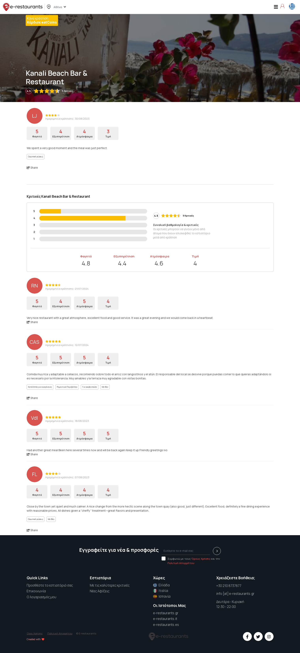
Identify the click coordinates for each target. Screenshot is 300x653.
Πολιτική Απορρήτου (180, 563)
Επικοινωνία (36, 591)
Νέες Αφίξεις (99, 591)
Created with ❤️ (35, 639)
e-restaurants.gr (165, 613)
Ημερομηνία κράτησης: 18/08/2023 (67, 421)
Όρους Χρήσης (200, 558)
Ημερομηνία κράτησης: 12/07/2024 (67, 345)
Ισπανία (161, 596)
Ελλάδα (161, 585)
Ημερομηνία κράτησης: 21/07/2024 (67, 288)
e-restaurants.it (165, 619)
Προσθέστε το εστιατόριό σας (50, 585)
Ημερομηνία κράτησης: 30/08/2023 (67, 118)
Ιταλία (160, 591)
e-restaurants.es (166, 625)
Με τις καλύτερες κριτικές (110, 585)
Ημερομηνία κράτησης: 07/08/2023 (67, 477)
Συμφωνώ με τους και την (191, 561)
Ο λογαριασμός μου (41, 597)
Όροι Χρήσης (35, 633)
